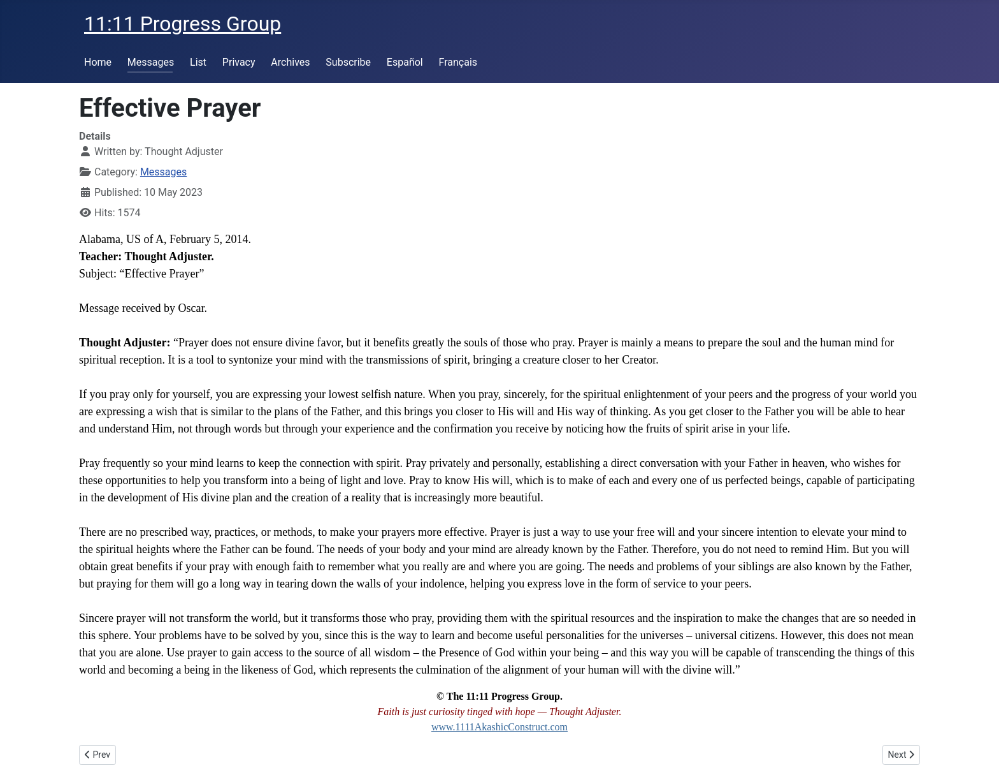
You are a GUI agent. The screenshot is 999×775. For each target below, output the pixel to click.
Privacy (238, 62)
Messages (150, 62)
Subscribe (348, 62)
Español (405, 62)
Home (97, 62)
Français (458, 62)
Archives (290, 62)
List (198, 62)
